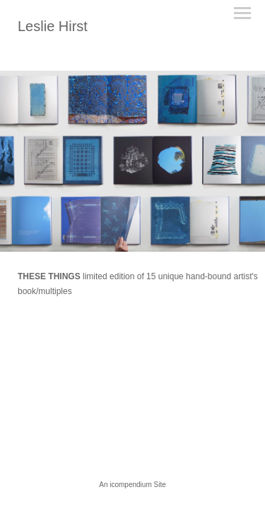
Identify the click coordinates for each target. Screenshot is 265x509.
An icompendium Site (132, 484)
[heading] (53, 28)
